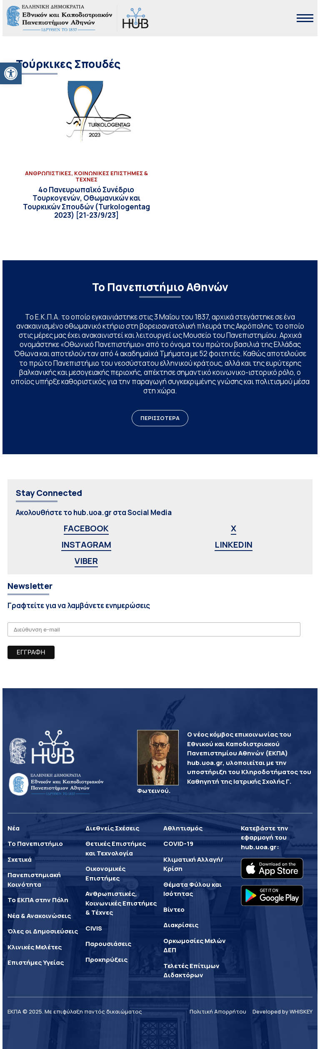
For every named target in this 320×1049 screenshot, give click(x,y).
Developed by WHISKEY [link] (282, 1011)
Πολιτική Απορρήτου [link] (218, 1011)
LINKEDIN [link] (233, 544)
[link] (11, 73)
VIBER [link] (86, 560)
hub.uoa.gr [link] (259, 847)
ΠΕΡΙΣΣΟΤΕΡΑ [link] (160, 418)
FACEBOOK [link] (86, 528)
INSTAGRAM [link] (86, 544)
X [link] (233, 528)
